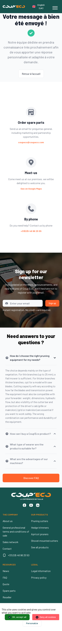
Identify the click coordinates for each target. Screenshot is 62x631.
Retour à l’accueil (31, 73)
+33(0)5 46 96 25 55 (31, 231)
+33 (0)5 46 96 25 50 (18, 555)
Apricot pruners (39, 534)
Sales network (10, 542)
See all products (40, 547)
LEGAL (34, 564)
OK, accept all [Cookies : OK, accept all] (19, 617)
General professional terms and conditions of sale (16, 531)
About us (8, 521)
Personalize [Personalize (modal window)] (32, 623)
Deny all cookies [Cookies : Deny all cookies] (48, 617)
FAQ (5, 577)
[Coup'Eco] (14, 6)
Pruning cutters (39, 521)
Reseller (7, 597)
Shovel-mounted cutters (44, 540)
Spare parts (9, 590)
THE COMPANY (10, 514)
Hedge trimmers (40, 527)
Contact (7, 548)
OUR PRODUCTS (39, 514)
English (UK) (38, 6)
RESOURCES (9, 564)
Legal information (41, 570)
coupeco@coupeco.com (31, 142)
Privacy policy (38, 577)
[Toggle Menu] (55, 7)
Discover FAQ (31, 477)
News (6, 570)
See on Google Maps (31, 188)
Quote (6, 584)
